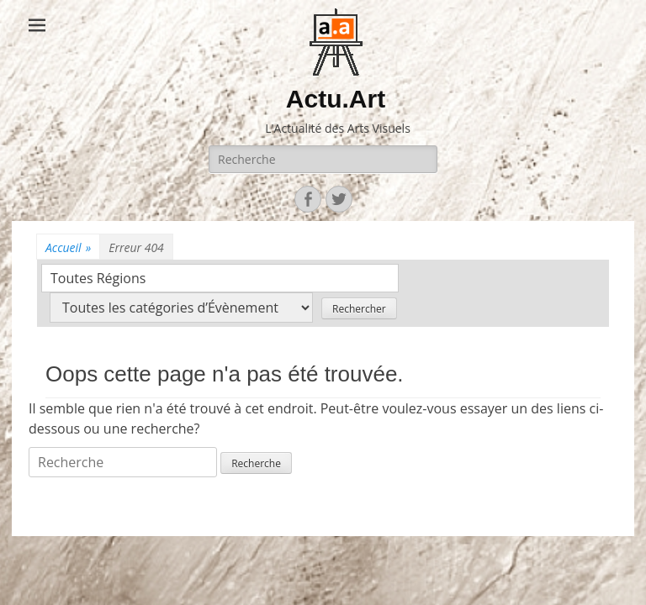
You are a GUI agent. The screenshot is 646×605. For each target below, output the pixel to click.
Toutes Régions (98, 278)
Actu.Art (335, 99)
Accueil (68, 247)
